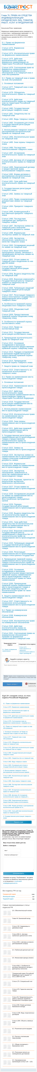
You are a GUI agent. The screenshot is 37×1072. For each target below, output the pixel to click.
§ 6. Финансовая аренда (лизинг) (23, 958)
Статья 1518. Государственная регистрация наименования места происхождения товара (17, 403)
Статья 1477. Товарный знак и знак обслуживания (17, 88)
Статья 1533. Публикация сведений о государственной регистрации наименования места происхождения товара (18, 545)
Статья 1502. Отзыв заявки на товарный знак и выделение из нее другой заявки (17, 261)
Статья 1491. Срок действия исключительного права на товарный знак (18, 183)
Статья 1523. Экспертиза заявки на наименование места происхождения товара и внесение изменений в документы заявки (18, 457)
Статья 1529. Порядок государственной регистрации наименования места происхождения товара (18, 507)
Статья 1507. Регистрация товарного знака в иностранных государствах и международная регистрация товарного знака (18, 297)
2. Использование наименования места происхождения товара (16, 410)
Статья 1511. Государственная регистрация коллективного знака (17, 333)
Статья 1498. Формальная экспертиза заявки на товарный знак (18, 234)
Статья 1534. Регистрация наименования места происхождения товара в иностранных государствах (18, 553)
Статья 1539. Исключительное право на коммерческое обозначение (18, 622)
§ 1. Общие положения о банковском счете (20, 1045)
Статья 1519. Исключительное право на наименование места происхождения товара (18, 416)
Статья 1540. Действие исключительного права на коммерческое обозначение (14, 628)
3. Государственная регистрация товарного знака (16, 189)
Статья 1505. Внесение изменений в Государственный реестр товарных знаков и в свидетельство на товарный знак (18, 281)
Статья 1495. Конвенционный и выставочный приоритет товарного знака (17, 213)
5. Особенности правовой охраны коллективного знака (17, 322)
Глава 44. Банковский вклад (21, 918)
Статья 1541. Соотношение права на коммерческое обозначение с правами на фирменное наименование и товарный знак (18, 635)
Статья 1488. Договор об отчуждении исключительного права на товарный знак (18, 162)
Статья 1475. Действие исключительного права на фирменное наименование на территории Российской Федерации (18, 61)
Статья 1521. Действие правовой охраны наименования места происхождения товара (16, 430)
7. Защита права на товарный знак (17, 366)
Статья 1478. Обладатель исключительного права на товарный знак (18, 94)
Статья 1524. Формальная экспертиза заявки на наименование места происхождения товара (18, 465)
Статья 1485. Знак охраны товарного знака (18, 143)
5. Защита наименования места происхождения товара (16, 597)
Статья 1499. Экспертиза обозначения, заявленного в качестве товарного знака (14, 240)
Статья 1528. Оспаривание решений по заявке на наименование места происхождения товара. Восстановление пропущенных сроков (18, 497)
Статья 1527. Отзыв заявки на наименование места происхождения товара (18, 488)
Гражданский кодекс (9, 894)
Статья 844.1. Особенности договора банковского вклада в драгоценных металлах (22, 967)
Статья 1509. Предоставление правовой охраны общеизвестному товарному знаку (17, 316)
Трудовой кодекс (8, 899)
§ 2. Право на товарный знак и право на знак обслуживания (18, 79)
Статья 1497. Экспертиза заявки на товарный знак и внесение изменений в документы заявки (17, 227)
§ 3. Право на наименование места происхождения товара (17, 378)
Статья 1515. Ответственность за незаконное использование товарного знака (17, 371)
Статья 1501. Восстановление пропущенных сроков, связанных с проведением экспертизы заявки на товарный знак (18, 253)
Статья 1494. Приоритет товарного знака (17, 207)
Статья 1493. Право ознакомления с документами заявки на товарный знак (18, 201)
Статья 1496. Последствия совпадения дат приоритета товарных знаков (14, 220)
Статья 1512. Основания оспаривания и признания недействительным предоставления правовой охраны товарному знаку (18, 345)
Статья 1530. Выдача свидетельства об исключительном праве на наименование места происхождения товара (18, 515)
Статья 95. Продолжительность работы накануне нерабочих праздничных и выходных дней (22, 998)
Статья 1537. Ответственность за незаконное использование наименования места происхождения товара (18, 603)
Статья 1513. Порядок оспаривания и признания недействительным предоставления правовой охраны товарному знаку (18, 354)
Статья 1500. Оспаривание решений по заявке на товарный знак (18, 246)
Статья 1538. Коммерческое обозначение (14, 616)
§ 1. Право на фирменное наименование (13, 43)
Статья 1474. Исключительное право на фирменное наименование (18, 54)
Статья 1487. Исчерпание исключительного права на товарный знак (18, 155)
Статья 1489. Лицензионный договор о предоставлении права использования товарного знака (18, 169)
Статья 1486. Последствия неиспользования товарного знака (17, 148)
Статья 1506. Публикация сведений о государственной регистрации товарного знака (18, 289)
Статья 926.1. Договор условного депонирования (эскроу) (23, 942)
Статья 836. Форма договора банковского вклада (21, 1005)
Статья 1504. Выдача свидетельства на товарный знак (18, 275)
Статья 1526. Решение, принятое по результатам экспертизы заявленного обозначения (18, 481)
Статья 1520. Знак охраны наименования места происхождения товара (18, 423)
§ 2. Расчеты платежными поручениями (20, 1037)
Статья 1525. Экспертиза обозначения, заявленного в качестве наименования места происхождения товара (15, 473)
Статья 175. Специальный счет (22, 981)
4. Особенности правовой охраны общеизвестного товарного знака (17, 305)
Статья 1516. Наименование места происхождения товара (17, 387)
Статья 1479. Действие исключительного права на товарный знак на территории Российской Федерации (18, 102)
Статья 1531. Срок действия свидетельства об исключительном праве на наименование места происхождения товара (17, 524)
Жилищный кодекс (9, 896)
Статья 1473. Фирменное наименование (13, 49)
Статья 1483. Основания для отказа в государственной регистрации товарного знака (18, 124)
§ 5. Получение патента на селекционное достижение (20, 1053)
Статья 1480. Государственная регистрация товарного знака (15, 109)
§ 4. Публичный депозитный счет (23, 950)
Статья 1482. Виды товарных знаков (18, 119)
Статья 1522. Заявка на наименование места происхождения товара (18, 449)
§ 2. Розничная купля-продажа (22, 1028)
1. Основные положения (12, 83)
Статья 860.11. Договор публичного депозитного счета (22, 934)
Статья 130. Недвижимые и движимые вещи (21, 927)
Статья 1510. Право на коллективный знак (12, 328)
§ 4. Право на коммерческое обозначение (14, 611)
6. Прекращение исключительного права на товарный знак (17, 339)
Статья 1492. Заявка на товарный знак (17, 195)
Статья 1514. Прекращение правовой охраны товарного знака (17, 362)
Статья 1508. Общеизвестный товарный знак (15, 310)
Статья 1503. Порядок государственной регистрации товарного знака (15, 268)
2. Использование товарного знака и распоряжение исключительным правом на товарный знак (18, 131)
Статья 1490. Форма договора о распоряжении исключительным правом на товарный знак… (16, 176)
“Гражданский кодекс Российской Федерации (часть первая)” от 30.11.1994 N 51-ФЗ (23, 975)
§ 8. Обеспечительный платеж (22, 910)
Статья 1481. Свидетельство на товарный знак (16, 115)
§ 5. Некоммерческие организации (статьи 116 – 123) (22, 1060)
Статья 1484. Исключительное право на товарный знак (18, 138)
